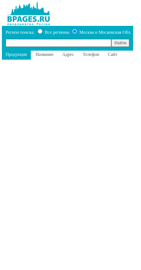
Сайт (112, 54)
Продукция (16, 54)
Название (45, 54)
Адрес (68, 54)
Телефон (91, 54)
